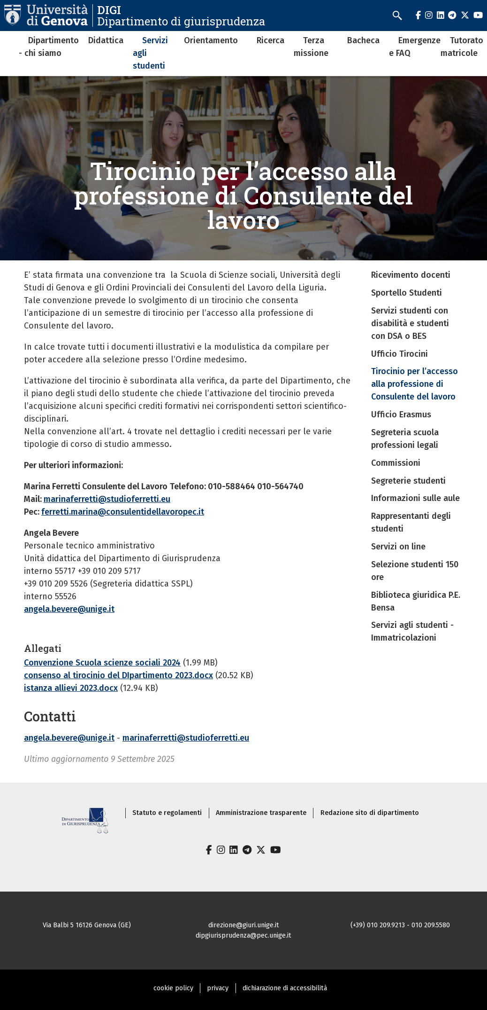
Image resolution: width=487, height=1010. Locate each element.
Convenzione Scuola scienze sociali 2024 (102, 663)
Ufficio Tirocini (399, 354)
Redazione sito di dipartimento (369, 813)
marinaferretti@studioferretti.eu (107, 499)
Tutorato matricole (462, 46)
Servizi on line (398, 546)
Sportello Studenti (406, 293)
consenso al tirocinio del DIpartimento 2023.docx (118, 675)
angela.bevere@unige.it (69, 609)
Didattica (105, 40)
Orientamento (211, 40)
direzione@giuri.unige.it (243, 925)
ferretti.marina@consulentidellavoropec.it (122, 512)
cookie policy (173, 988)
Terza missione (311, 46)
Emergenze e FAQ (415, 46)
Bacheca (363, 40)
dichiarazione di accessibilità (285, 988)
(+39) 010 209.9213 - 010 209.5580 (400, 925)
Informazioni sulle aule (415, 498)
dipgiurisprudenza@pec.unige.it (243, 936)
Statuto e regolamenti (167, 813)
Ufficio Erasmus (401, 414)
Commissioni (395, 463)
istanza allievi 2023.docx (71, 688)
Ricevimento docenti (410, 275)
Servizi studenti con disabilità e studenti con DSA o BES (410, 323)
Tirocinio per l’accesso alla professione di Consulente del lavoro (414, 384)
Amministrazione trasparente (261, 813)
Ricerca (270, 40)
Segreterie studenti (408, 481)
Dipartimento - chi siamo (49, 46)
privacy (217, 988)
